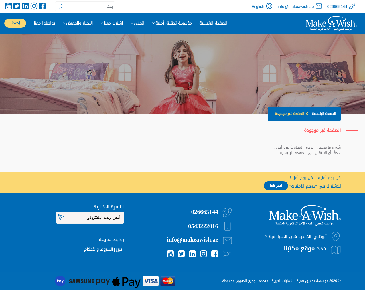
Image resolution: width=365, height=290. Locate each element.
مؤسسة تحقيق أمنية (171, 23)
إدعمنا (15, 23)
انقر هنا (276, 185)
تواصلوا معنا (44, 23)
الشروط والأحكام (98, 249)
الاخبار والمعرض (77, 23)
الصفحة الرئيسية (213, 23)
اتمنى (137, 23)
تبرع (118, 249)
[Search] (85, 6)
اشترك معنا (111, 23)
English (257, 7)
